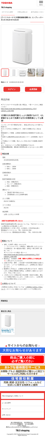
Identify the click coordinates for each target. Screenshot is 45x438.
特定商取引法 (28, 422)
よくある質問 (6, 403)
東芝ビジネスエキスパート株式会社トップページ (22, 427)
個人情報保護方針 (16, 422)
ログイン (12, 89)
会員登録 (33, 89)
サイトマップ (6, 409)
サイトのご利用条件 (16, 424)
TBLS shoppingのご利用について (12, 396)
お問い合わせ (6, 415)
